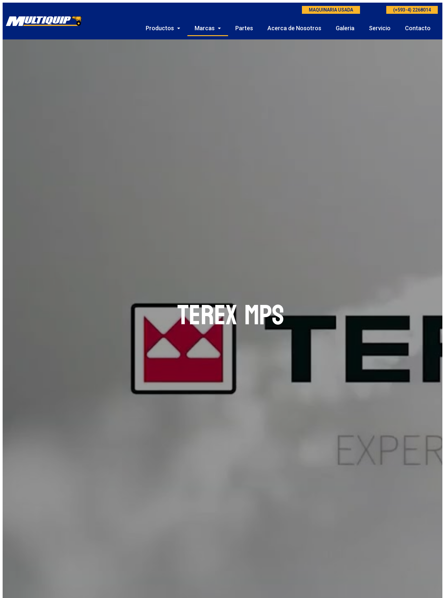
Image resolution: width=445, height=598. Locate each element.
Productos (163, 28)
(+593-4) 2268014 (412, 9)
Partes (244, 28)
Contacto (418, 28)
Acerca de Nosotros (294, 28)
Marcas (208, 28)
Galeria (345, 28)
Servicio (380, 28)
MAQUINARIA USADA (331, 9)
